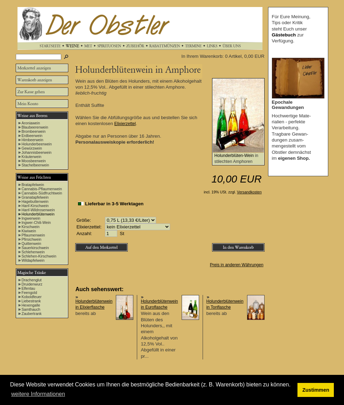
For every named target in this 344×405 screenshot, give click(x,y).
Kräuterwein (31, 157)
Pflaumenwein (33, 235)
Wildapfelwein (32, 260)
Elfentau (28, 288)
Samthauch (30, 309)
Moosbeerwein (33, 161)
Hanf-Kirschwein (35, 206)
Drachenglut (31, 280)
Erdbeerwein (31, 135)
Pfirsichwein (31, 239)
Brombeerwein (33, 131)
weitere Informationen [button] (38, 394)
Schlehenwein (32, 252)
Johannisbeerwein (36, 152)
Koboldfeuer (31, 297)
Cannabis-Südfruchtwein (41, 193)
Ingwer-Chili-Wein (36, 222)
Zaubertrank (31, 313)
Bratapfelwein (32, 185)
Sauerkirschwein (35, 248)
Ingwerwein (30, 218)
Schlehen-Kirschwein (38, 256)
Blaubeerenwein (34, 127)
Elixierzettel (125, 123)
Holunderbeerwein (36, 144)
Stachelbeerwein (35, 165)
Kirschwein (30, 227)
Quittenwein (31, 243)
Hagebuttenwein (34, 201)
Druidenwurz (31, 284)
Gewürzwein (31, 148)
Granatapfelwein (35, 197)
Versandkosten (249, 192)
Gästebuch (284, 34)
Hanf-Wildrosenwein (38, 210)
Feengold (29, 292)
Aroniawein (30, 123)
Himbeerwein (32, 140)
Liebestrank (31, 301)
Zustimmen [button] (315, 390)
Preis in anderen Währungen (237, 264)
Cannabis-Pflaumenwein (41, 189)
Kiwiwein (28, 231)
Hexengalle (30, 305)
